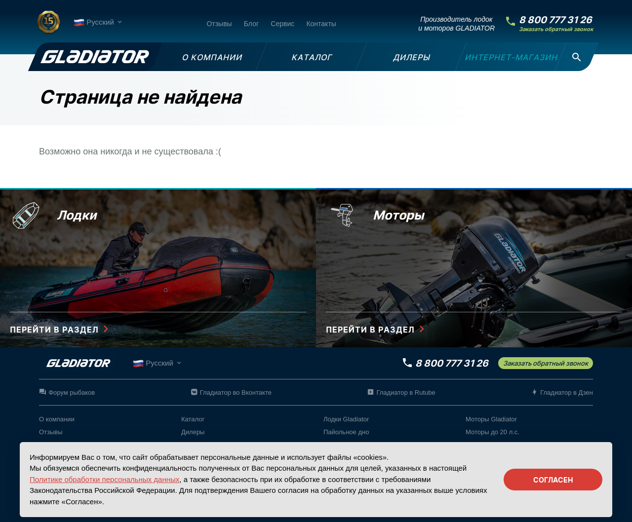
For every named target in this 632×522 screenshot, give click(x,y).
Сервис (282, 24)
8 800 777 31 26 (555, 20)
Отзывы (219, 24)
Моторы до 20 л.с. (492, 432)
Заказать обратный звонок (556, 29)
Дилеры (192, 432)
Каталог (192, 419)
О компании (57, 419)
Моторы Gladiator (491, 419)
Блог (251, 24)
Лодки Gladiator (346, 419)
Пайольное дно (346, 432)
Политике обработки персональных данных (104, 479)
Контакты (321, 24)
